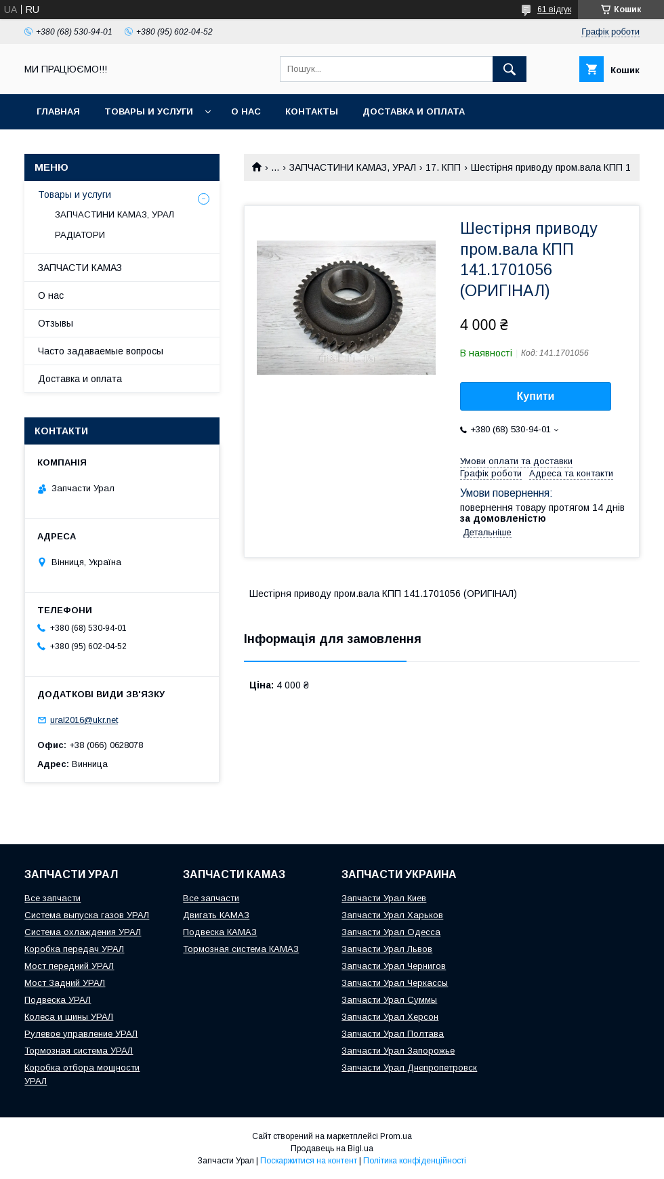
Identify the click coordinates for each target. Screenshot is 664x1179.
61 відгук (554, 9)
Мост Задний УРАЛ (64, 983)
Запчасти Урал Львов (386, 949)
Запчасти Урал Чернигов (393, 966)
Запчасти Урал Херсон (389, 1017)
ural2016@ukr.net (84, 720)
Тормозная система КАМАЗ (241, 949)
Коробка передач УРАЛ (74, 949)
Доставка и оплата (413, 111)
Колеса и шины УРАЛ (68, 1017)
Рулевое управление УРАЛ (81, 1034)
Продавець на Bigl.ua (332, 1148)
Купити (536, 396)
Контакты (311, 111)
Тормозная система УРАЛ (78, 1051)
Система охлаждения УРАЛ (82, 932)
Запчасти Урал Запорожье (398, 1051)
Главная (58, 111)
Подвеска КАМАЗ (220, 932)
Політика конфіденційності (414, 1160)
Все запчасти (52, 898)
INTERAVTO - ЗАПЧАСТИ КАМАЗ (111, 147)
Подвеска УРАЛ (57, 1000)
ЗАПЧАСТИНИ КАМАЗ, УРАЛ (352, 167)
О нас (246, 111)
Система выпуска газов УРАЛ (86, 915)
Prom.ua (396, 1136)
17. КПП (443, 167)
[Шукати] (509, 69)
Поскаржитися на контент (308, 1160)
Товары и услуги (148, 111)
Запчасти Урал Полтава (392, 1034)
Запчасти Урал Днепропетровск (409, 1067)
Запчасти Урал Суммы (389, 1000)
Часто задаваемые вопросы (100, 351)
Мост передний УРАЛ (69, 966)
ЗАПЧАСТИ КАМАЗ (80, 267)
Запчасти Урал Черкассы (394, 983)
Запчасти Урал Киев (383, 898)
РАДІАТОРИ (80, 235)
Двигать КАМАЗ (216, 915)
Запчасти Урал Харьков (392, 915)
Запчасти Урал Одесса (390, 932)
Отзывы (55, 323)
